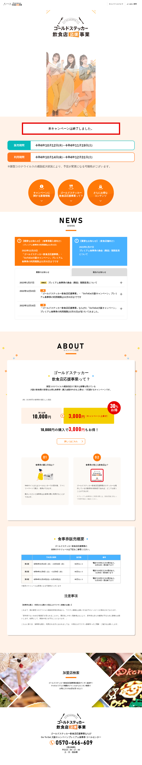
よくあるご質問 (132, 4)
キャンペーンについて (116, 4)
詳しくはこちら (71, 441)
